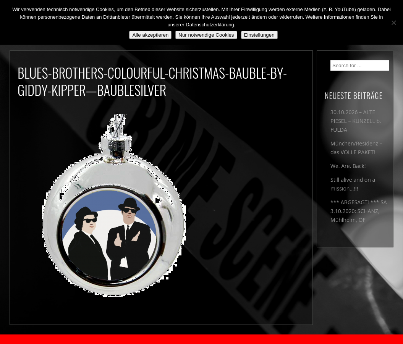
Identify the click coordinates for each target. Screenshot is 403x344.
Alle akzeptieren (150, 35)
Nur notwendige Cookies (206, 35)
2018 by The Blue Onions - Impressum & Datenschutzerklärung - (202, 339)
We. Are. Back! (348, 166)
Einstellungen (259, 35)
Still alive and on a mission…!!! (352, 184)
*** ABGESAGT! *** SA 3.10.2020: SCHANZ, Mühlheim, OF (358, 211)
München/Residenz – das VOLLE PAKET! (356, 148)
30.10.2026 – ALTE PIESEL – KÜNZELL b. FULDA (355, 120)
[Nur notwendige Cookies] (393, 22)
